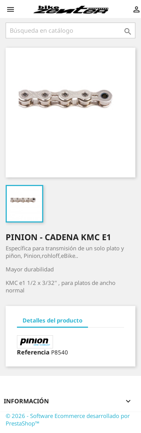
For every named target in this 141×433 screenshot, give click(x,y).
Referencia (33, 352)
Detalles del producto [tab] (52, 320)
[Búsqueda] (70, 30)
